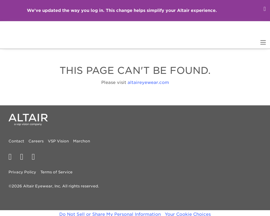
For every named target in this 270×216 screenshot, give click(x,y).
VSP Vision (58, 141)
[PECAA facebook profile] (12, 156)
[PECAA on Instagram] (35, 156)
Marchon (81, 141)
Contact (16, 141)
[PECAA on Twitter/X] (24, 156)
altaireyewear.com (148, 82)
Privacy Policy (22, 172)
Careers (36, 141)
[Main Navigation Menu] (263, 42)
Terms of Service (56, 172)
